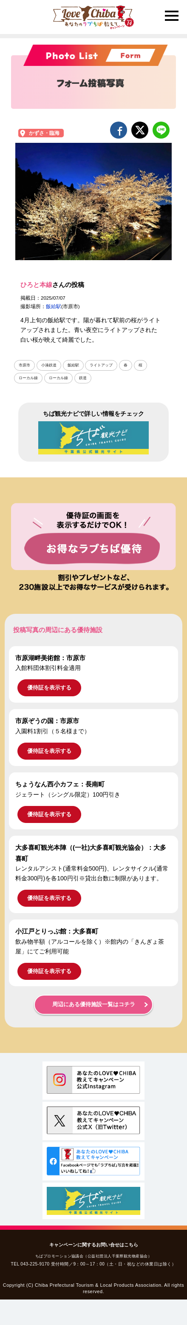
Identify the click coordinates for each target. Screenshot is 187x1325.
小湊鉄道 (49, 365)
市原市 (24, 365)
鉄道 (83, 378)
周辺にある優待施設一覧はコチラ (93, 1004)
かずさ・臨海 (44, 133)
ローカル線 (28, 378)
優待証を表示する (49, 687)
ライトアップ (101, 365)
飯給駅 (53, 306)
